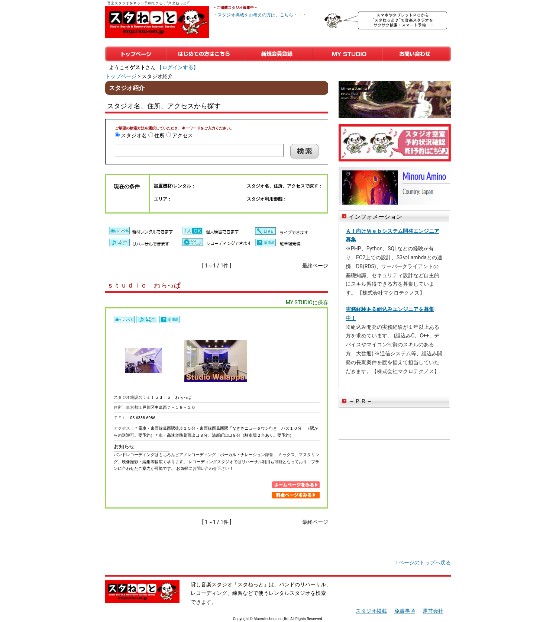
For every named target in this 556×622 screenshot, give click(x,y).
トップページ (136, 54)
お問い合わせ (416, 54)
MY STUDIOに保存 (307, 302)
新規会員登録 (279, 54)
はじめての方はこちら (206, 54)
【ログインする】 (177, 67)
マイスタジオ (347, 54)
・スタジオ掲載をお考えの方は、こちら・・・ (260, 14)
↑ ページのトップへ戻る (423, 562)
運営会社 (433, 611)
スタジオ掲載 (371, 611)
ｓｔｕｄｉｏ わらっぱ (144, 285)
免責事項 (404, 611)
